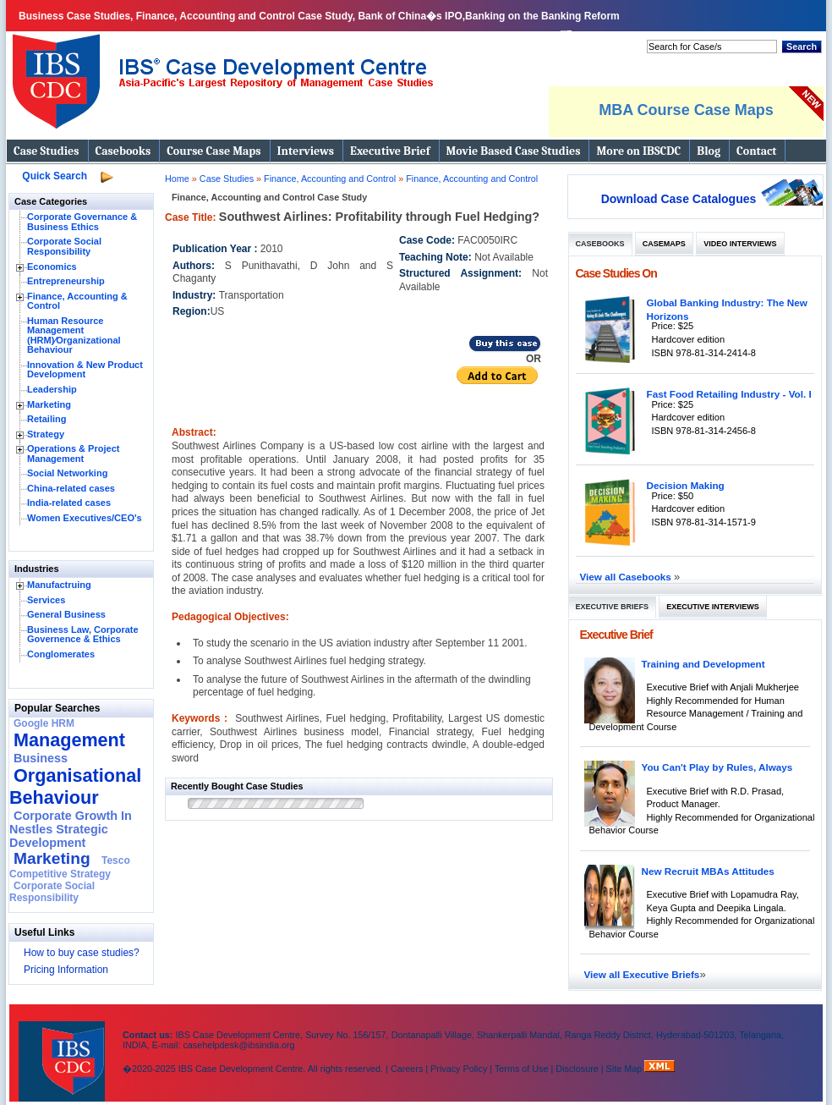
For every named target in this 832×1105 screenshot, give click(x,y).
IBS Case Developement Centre (63, 1050)
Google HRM (44, 723)
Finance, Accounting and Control (331, 178)
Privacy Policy (458, 1069)
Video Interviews (739, 243)
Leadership (52, 389)
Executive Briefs (612, 606)
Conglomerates (61, 654)
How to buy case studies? (82, 953)
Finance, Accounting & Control (77, 301)
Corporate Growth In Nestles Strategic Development (70, 829)
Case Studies (46, 151)
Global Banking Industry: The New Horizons (727, 309)
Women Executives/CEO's (84, 518)
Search (801, 46)
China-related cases (71, 488)
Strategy (45, 434)
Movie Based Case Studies (513, 151)
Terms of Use (522, 1069)
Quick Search (54, 176)
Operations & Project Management (73, 453)
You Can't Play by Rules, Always (717, 766)
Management (69, 739)
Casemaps (664, 243)
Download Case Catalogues (679, 199)
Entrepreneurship (66, 281)
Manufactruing (59, 585)
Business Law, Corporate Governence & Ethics (83, 634)
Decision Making (686, 485)
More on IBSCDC (638, 151)
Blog (708, 151)
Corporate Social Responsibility (64, 246)
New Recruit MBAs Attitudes (708, 871)
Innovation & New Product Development (85, 370)
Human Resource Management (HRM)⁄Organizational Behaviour (74, 335)
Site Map (625, 1069)
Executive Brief (390, 151)
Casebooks (123, 151)
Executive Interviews (712, 606)
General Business (66, 614)
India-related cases (69, 503)
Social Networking (67, 473)
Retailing (46, 419)
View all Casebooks (627, 576)
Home (177, 178)
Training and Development (703, 663)
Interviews (305, 151)
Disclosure (577, 1069)
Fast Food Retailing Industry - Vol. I (729, 393)
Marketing (49, 404)
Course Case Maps (213, 151)
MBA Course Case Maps (686, 110)
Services (46, 600)
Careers (407, 1069)
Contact (756, 151)
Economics (52, 266)
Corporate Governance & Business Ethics (82, 222)
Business (41, 758)
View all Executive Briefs (642, 974)
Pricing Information (66, 970)
